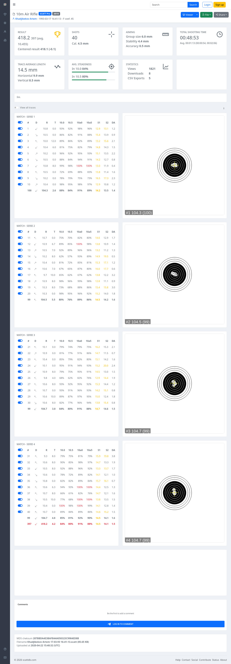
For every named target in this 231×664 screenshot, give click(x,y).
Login (207, 4)
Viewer (188, 14)
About (223, 659)
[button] (224, 108)
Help (178, 659)
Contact (186, 659)
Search (193, 4)
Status (215, 659)
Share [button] (220, 14)
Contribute (205, 659)
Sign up (219, 4)
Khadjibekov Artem (24, 18)
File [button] (205, 14)
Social (195, 659)
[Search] (169, 5)
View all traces (28, 107)
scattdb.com (29, 659)
